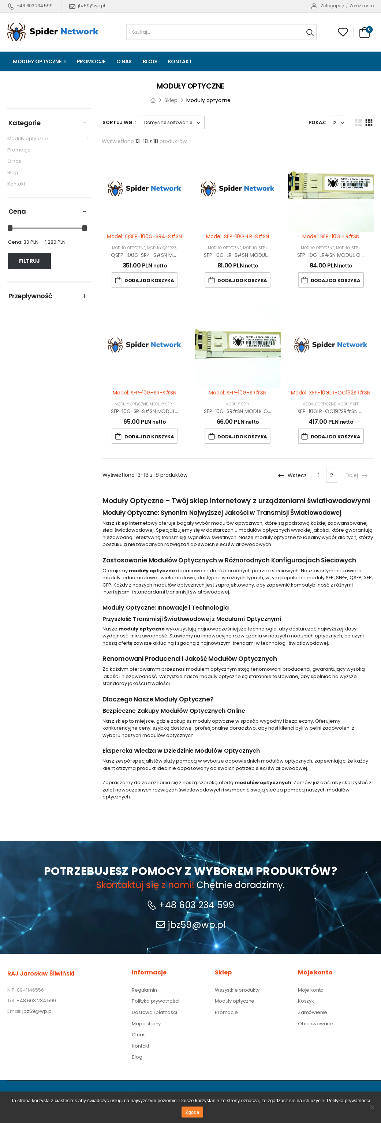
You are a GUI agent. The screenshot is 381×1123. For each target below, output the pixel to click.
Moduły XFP (348, 404)
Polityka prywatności (155, 1001)
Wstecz (292, 475)
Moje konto (311, 990)
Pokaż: (317, 122)
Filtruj (29, 261)
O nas (124, 61)
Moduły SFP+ (255, 248)
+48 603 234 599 (30, 6)
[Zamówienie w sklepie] (172, 122)
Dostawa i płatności (154, 1012)
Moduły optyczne (37, 61)
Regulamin (144, 990)
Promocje (91, 61)
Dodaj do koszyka (149, 280)
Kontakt (180, 61)
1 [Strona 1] (319, 475)
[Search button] (310, 32)
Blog (150, 61)
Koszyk (306, 1001)
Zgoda (192, 1112)
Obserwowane (315, 1024)
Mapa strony (146, 1024)
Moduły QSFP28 (162, 248)
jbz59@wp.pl (87, 6)
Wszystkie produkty (237, 990)
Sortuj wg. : (119, 122)
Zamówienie (312, 1012)
